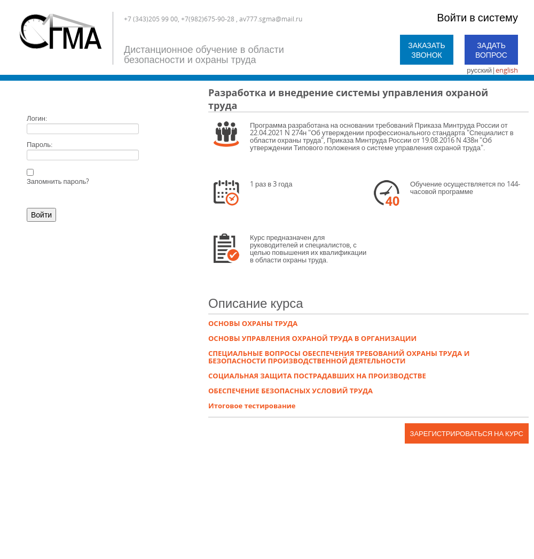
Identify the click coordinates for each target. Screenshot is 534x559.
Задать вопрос (491, 50)
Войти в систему (477, 17)
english (507, 70)
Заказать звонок (426, 50)
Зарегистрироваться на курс (466, 433)
